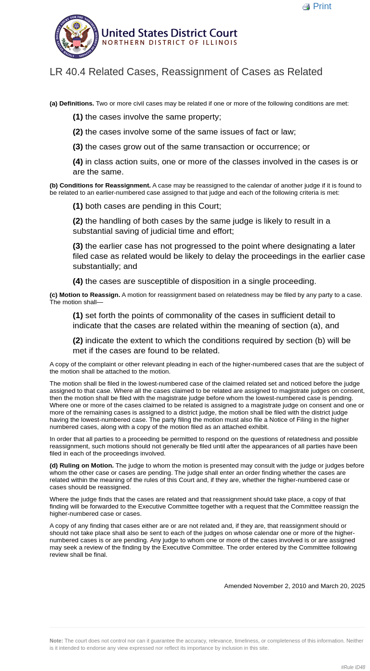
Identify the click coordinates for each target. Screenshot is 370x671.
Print (317, 6)
